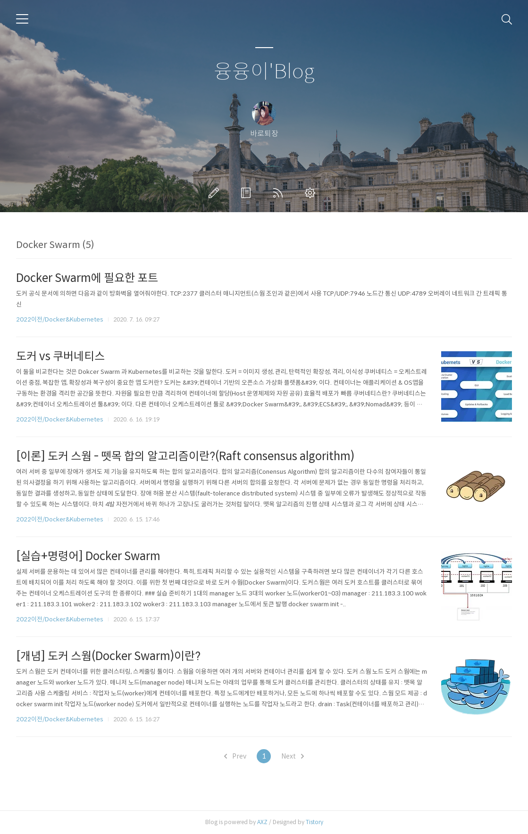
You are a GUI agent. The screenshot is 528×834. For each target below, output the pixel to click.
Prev (235, 756)
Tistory (314, 822)
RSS (279, 192)
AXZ (262, 822)
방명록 (247, 192)
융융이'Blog (264, 71)
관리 (312, 192)
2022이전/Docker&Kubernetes (59, 319)
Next (292, 756)
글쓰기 (215, 192)
